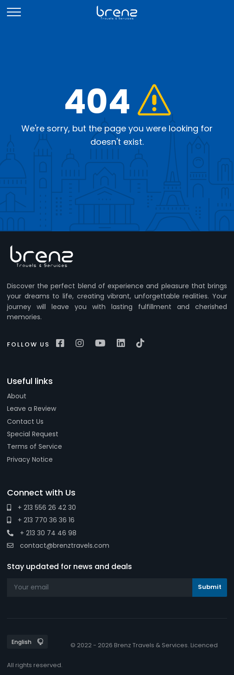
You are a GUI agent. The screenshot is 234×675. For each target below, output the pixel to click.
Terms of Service (34, 446)
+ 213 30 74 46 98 (41, 533)
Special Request (32, 434)
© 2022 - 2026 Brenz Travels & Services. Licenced (144, 645)
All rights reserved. (35, 665)
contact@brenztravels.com (58, 545)
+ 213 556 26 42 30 (41, 507)
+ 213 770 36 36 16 (41, 520)
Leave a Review (31, 408)
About (16, 396)
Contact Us (25, 421)
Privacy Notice (30, 459)
